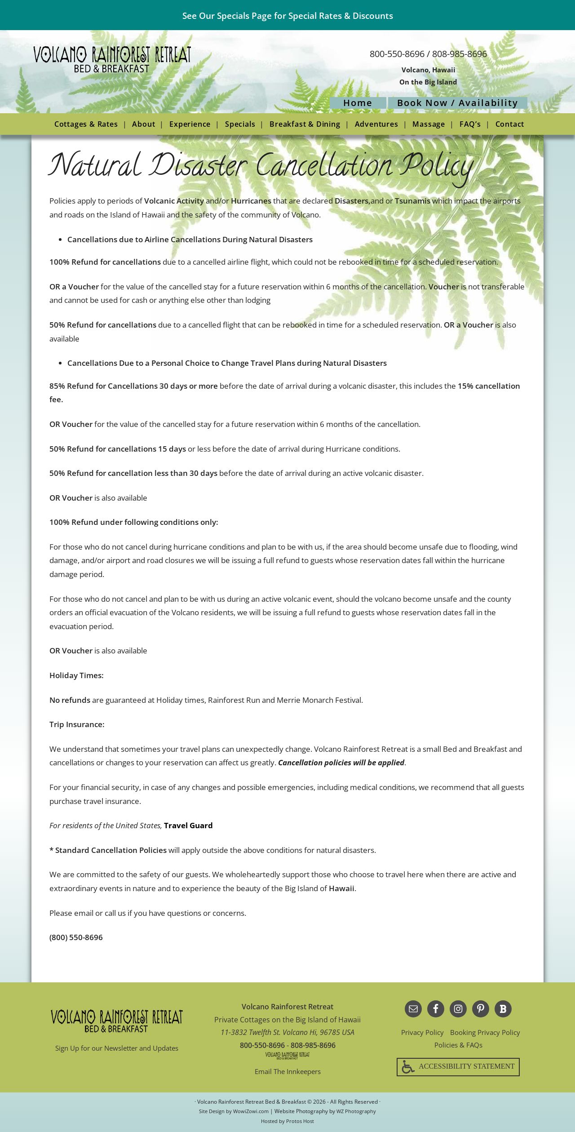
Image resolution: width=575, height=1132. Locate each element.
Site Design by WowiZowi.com (233, 1112)
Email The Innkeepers (288, 1071)
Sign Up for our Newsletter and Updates (117, 1048)
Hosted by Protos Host (287, 1122)
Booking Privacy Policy (486, 1032)
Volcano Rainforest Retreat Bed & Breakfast (143, 79)
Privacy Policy (420, 1032)
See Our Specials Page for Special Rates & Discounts (287, 15)
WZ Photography (358, 1112)
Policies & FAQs (458, 1045)
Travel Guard (188, 825)
